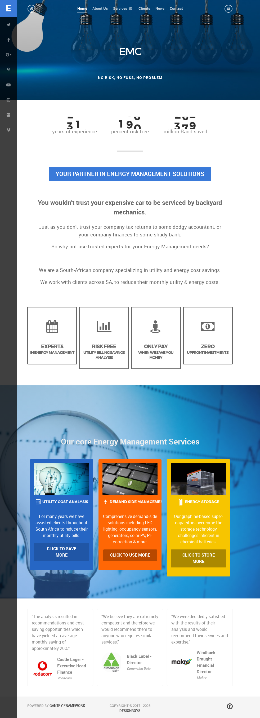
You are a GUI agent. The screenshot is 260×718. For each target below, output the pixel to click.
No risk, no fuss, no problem (130, 77)
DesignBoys (129, 711)
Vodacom (64, 678)
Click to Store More (198, 558)
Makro (201, 678)
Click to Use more (130, 555)
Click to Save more (61, 552)
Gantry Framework (67, 706)
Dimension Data (138, 669)
